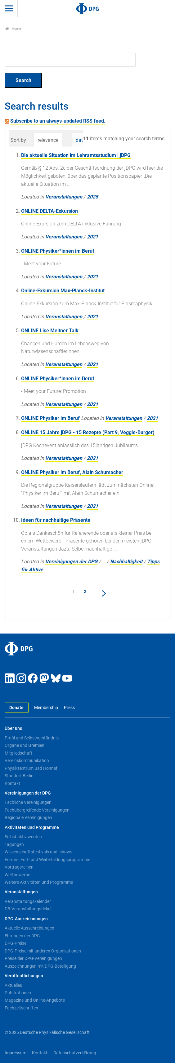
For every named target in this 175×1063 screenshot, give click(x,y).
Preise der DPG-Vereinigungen (33, 958)
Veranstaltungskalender (28, 901)
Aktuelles (13, 985)
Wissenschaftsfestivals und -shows (38, 851)
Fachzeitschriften (21, 1007)
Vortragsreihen (19, 867)
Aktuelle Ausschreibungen (29, 928)
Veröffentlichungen (24, 975)
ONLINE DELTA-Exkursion (49, 211)
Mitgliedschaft (18, 753)
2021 (92, 237)
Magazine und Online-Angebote (35, 1000)
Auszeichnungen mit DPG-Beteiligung (40, 966)
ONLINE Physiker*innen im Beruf (57, 251)
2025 (92, 197)
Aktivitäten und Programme (32, 827)
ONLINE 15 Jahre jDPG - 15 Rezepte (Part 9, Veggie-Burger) (88, 432)
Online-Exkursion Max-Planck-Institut (63, 291)
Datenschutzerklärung (74, 1053)
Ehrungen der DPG (22, 935)
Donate (16, 707)
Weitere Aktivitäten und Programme (39, 882)
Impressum (15, 1053)
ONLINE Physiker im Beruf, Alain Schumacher (72, 472)
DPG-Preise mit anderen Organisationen (43, 950)
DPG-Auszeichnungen (26, 918)
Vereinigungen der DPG (71, 561)
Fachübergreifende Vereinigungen (37, 810)
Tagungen (14, 844)
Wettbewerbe (17, 874)
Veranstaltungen (63, 197)
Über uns (13, 728)
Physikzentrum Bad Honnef (31, 768)
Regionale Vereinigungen (28, 817)
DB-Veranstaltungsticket (28, 908)
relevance (48, 140)
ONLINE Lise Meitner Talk (50, 330)
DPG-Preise (15, 943)
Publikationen (18, 992)
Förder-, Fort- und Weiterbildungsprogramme (47, 859)
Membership (46, 707)
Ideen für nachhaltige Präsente (55, 520)
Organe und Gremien (24, 745)
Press (69, 707)
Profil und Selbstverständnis (32, 737)
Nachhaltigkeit (126, 561)
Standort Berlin (19, 775)
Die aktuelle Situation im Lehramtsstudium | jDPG (76, 155)
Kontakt (12, 783)
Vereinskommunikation (27, 760)
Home (13, 29)
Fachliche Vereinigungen (28, 802)
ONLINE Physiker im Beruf (50, 418)
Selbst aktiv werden (23, 836)
